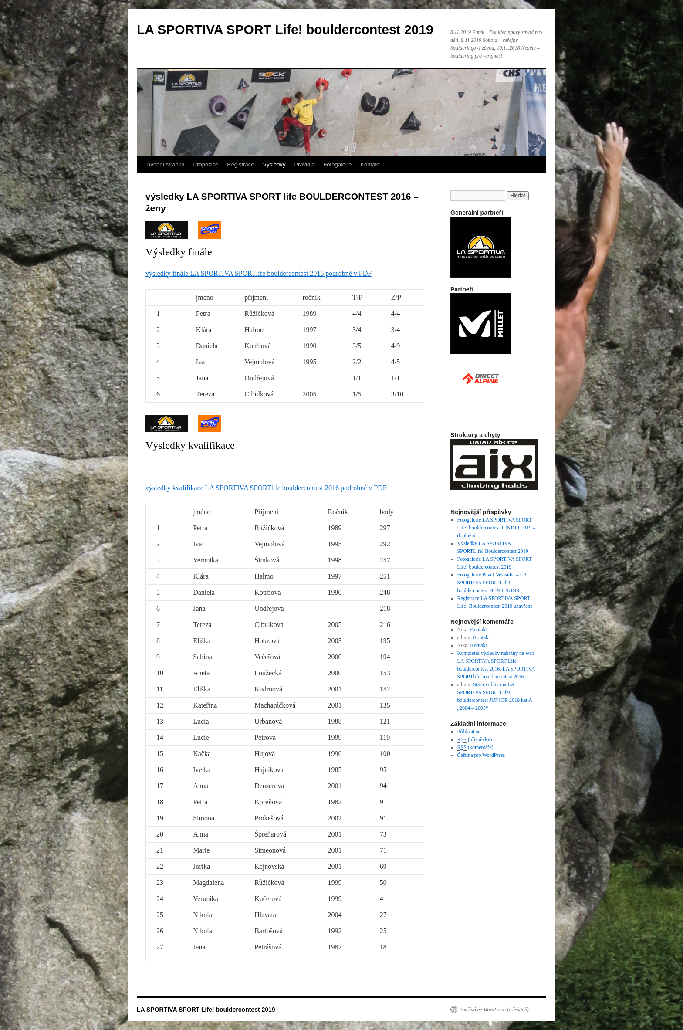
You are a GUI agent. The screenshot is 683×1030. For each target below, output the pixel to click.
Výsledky (274, 164)
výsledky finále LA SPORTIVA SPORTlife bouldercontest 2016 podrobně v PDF (258, 273)
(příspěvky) (474, 739)
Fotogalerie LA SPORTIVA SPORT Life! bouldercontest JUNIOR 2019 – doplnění (496, 528)
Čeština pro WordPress (481, 755)
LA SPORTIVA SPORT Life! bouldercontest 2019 (285, 29)
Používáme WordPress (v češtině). (494, 1009)
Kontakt (369, 164)
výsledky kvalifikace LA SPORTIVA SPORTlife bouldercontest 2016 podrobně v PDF (266, 487)
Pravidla (304, 164)
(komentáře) (475, 747)
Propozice (205, 164)
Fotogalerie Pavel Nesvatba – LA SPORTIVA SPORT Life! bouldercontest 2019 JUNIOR (492, 582)
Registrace (240, 164)
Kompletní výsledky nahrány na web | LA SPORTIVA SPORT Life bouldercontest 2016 (497, 661)
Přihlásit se (468, 731)
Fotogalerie (337, 164)
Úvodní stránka (165, 164)
